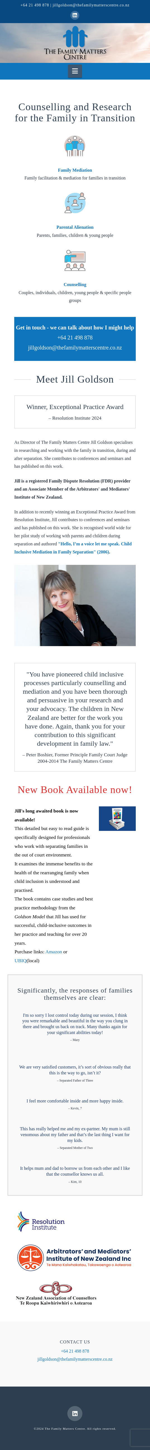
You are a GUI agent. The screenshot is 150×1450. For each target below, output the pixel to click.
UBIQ (21, 960)
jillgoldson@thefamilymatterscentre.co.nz (91, 5)
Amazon (53, 951)
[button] (75, 71)
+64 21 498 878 (34, 5)
